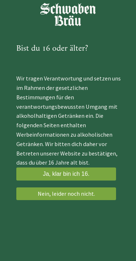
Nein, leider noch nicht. (66, 193)
